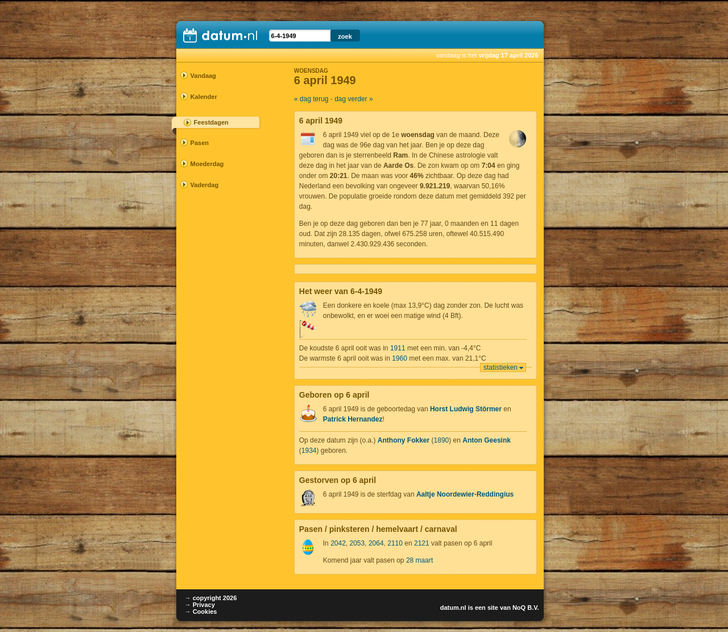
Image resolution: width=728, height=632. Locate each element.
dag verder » (353, 99)
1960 (399, 358)
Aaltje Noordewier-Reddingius (465, 494)
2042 (338, 543)
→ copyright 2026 (211, 597)
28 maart (419, 560)
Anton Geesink (486, 440)
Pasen (200, 142)
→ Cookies (201, 611)
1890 (441, 440)
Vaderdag (205, 184)
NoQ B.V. (525, 607)
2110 (395, 543)
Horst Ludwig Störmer (466, 409)
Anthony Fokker (403, 440)
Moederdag (207, 163)
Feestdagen (211, 122)
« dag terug (311, 99)
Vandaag (203, 75)
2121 (421, 543)
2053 (357, 543)
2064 (376, 543)
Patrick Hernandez (353, 419)
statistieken (500, 367)
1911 (398, 348)
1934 (309, 451)
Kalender (204, 96)
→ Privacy (200, 604)
